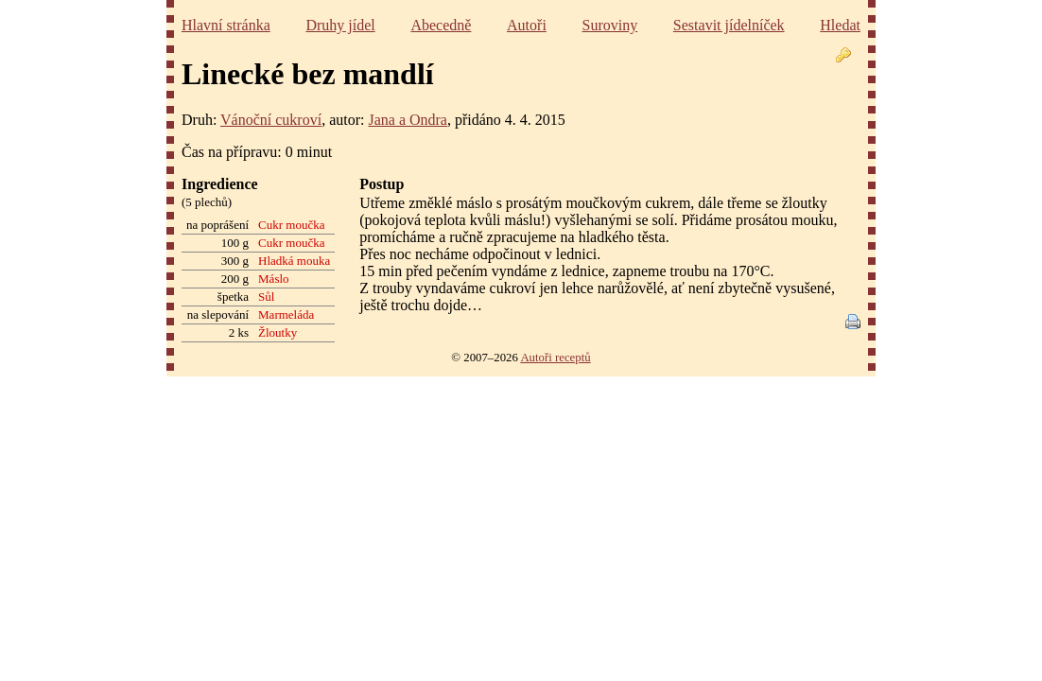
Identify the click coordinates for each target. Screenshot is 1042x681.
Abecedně (440, 25)
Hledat (840, 25)
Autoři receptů (555, 357)
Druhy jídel (339, 25)
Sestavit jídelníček (729, 25)
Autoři (527, 25)
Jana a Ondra (407, 120)
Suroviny (610, 25)
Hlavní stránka (226, 25)
